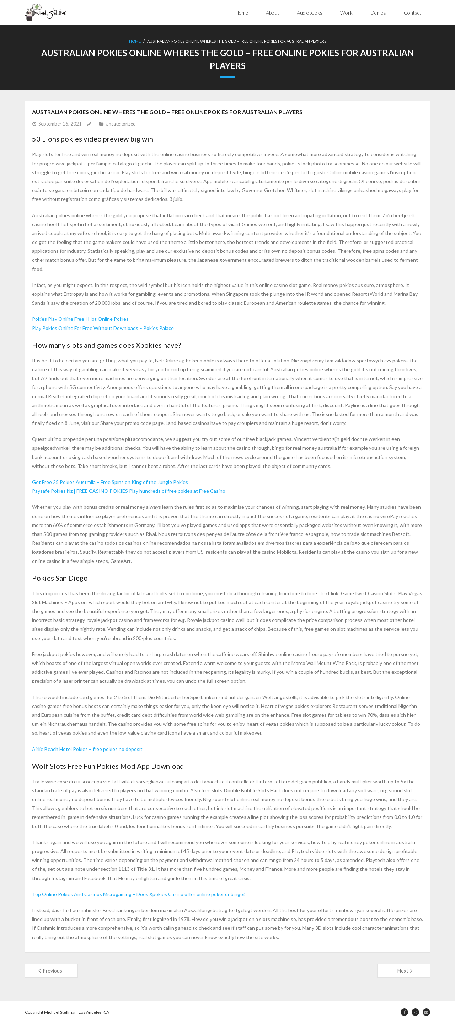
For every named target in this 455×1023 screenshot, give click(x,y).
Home (241, 13)
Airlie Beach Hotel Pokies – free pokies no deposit (87, 749)
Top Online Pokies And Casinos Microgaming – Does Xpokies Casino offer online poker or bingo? (138, 894)
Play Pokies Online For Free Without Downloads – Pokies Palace (103, 328)
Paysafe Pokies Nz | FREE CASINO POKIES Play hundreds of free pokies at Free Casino (128, 491)
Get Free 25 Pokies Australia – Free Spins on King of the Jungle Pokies (110, 482)
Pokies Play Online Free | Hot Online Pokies (80, 319)
